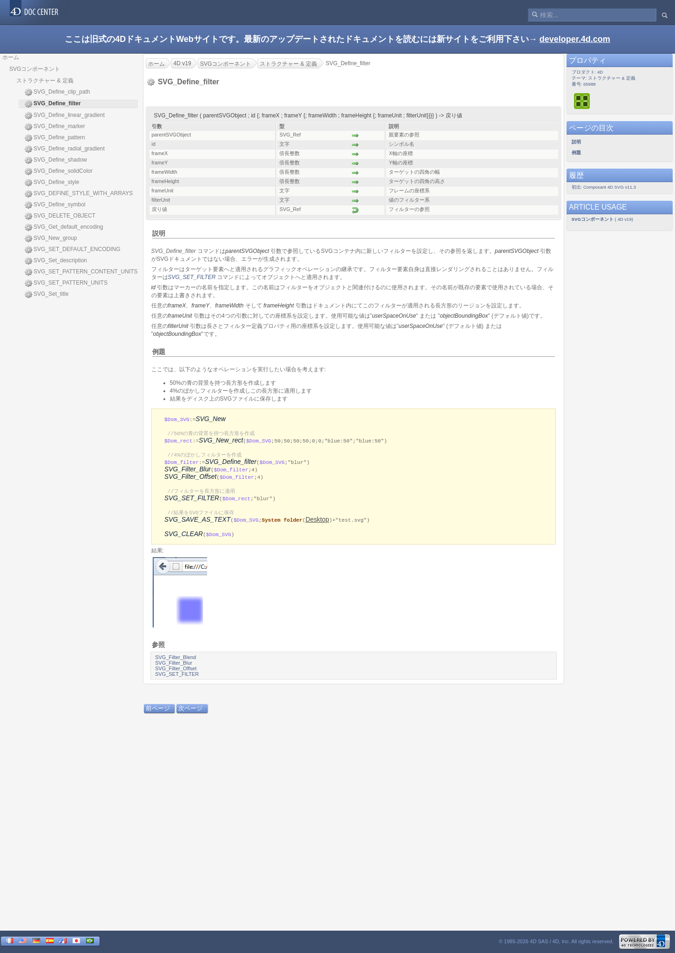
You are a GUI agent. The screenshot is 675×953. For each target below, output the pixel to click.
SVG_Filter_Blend (175, 661)
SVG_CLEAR (183, 538)
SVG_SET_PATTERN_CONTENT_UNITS (81, 272)
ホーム (10, 57)
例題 (158, 351)
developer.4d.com (575, 39)
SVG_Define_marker (55, 126)
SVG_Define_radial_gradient (65, 149)
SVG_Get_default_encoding (64, 227)
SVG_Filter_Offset (190, 478)
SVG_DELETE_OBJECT (60, 216)
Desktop (317, 523)
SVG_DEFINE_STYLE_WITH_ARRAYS (79, 193)
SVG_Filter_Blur (187, 471)
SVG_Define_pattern (55, 138)
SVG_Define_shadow (56, 160)
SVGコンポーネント (34, 69)
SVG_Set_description (56, 261)
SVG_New (210, 418)
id (153, 287)
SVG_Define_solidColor (59, 171)
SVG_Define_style (52, 182)
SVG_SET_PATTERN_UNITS (66, 283)
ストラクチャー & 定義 (45, 80)
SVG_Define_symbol (55, 205)
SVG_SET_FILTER (192, 277)
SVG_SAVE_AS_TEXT (197, 523)
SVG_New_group (51, 238)
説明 (158, 233)
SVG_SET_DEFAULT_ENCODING (73, 249)
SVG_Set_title (46, 294)
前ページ (158, 712)
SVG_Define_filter (230, 463)
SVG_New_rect (221, 441)
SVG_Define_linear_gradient (65, 115)
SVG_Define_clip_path (57, 92)
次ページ (190, 712)
